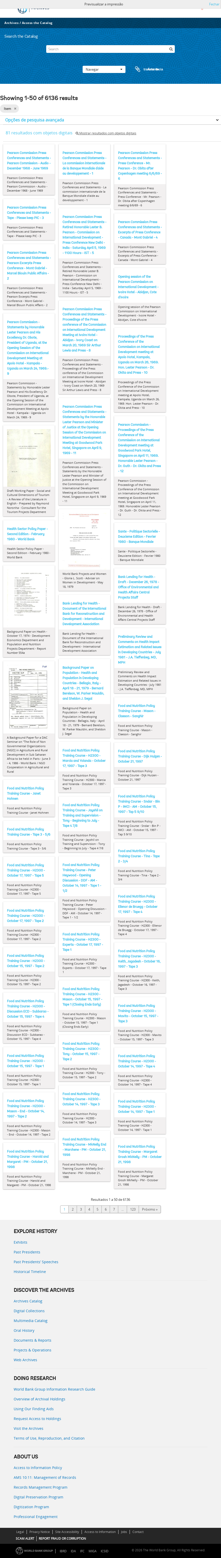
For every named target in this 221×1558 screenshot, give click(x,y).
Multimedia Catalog (31, 1320)
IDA (73, 1551)
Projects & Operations (32, 1350)
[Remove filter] (15, 108)
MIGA (93, 1551)
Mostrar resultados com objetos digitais (106, 133)
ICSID (104, 1551)
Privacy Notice (39, 1532)
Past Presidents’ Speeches (36, 1261)
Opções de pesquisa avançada (34, 120)
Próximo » (149, 1209)
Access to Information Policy (38, 1467)
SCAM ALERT (25, 1538)
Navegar (104, 69)
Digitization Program (31, 1506)
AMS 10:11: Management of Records (45, 1477)
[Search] (110, 49)
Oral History (24, 1330)
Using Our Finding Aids (34, 1408)
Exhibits (20, 1242)
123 (133, 1209)
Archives (11, 23)
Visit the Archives (28, 1428)
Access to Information (100, 1532)
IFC (82, 1551)
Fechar (214, 4)
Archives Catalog (28, 1301)
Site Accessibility (67, 1532)
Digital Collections (29, 1310)
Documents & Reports (32, 1340)
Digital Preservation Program (38, 1497)
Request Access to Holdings (37, 1418)
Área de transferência (144, 69)
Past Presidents (27, 1252)
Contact (138, 1532)
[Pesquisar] (171, 49)
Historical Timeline (30, 1271)
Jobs (124, 1532)
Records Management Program (40, 1487)
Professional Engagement (36, 1516)
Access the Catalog (37, 23)
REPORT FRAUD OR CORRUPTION (62, 1538)
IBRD (63, 1551)
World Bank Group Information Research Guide (54, 1389)
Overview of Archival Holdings (39, 1399)
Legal (20, 1532)
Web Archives (25, 1359)
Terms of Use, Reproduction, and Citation (49, 1438)
